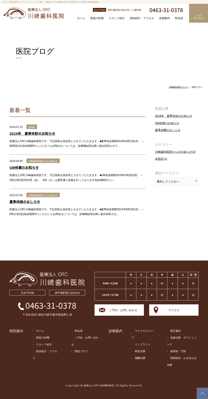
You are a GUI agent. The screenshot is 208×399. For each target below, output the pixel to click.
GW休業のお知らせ (24, 167)
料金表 (179, 18)
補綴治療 (140, 358)
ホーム (81, 18)
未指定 (31, 126)
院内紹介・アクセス (142, 18)
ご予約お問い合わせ (198, 16)
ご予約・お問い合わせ (123, 310)
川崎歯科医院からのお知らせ (43, 160)
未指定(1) (161, 159)
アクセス (174, 310)
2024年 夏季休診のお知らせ (32, 133)
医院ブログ (81, 351)
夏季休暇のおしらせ (24, 201)
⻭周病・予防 (178, 351)
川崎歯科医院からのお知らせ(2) (175, 152)
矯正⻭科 (175, 330)
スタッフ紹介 (117, 18)
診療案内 (164, 18)
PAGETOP (201, 392)
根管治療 (140, 351)
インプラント (143, 344)
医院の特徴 (97, 18)
